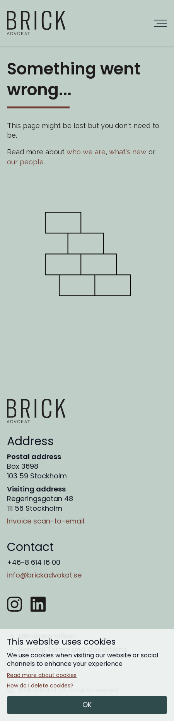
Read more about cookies (42, 675)
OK (87, 704)
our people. (26, 162)
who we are (86, 152)
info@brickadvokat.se (44, 575)
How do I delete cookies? (40, 685)
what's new (128, 152)
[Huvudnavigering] (160, 23)
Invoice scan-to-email (45, 521)
